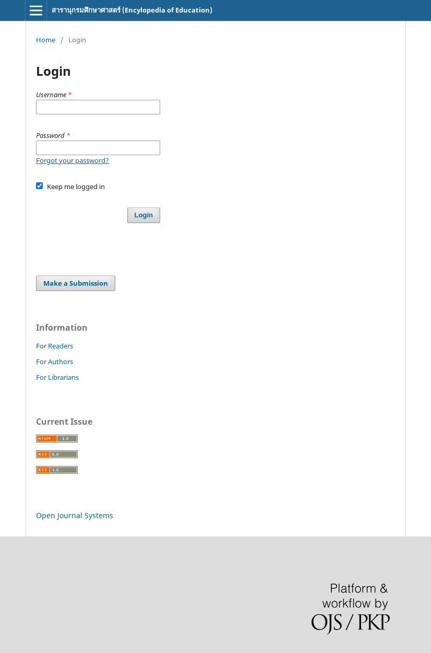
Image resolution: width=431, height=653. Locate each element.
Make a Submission (75, 283)
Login (144, 215)
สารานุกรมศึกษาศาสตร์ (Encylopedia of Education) (132, 10)
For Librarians (57, 377)
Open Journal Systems (74, 515)
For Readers (54, 346)
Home (45, 39)
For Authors (54, 361)
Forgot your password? (72, 160)
